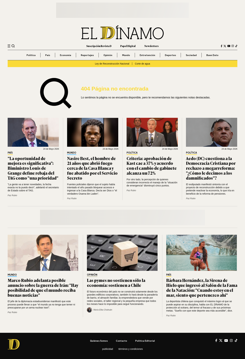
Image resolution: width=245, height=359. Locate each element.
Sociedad (191, 55)
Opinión (107, 55)
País (47, 55)
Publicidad (107, 349)
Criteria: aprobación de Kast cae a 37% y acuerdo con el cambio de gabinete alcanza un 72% (152, 165)
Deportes (170, 55)
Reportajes (87, 55)
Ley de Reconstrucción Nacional (112, 63)
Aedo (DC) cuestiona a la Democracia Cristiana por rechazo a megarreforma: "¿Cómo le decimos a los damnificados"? (210, 168)
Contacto (121, 340)
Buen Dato (212, 55)
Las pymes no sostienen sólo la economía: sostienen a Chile (116, 282)
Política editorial (145, 340)
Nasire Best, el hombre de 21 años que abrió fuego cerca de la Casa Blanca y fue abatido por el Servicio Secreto (92, 168)
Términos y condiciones (130, 349)
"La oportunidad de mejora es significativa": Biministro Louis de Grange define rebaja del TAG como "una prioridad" (33, 168)
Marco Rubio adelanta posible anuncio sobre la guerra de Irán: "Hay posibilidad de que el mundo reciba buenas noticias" (43, 287)
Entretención (147, 55)
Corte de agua (142, 63)
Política (31, 55)
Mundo (126, 55)
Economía (65, 55)
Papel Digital (128, 46)
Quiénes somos (99, 340)
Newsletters (151, 46)
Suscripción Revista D (98, 46)
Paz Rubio (12, 195)
